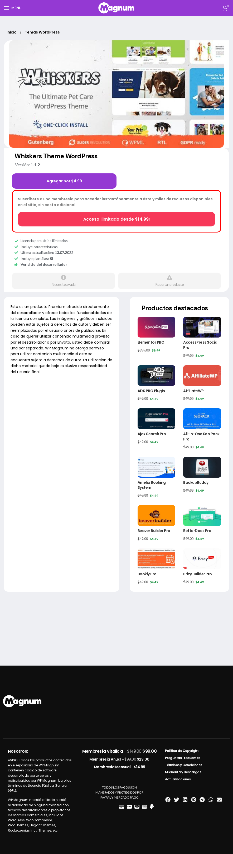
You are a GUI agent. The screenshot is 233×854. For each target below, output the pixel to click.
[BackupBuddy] (202, 467)
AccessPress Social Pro (200, 345)
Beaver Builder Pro (154, 530)
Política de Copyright (182, 750)
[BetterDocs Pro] (202, 515)
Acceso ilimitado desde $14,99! (116, 219)
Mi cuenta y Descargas (183, 772)
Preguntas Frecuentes (182, 758)
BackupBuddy (195, 482)
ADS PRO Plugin (151, 390)
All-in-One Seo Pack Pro (201, 436)
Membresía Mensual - (119, 767)
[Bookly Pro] (157, 558)
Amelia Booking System (152, 485)
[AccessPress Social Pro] (202, 327)
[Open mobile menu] (12, 8)
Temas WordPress (42, 32)
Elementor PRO (151, 342)
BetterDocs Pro (197, 530)
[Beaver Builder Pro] (157, 515)
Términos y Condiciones (183, 765)
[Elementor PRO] (157, 327)
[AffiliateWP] (202, 375)
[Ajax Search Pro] (157, 418)
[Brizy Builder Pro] (202, 558)
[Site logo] (116, 7)
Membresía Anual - (119, 759)
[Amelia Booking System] (157, 467)
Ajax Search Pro (152, 434)
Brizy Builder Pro (197, 574)
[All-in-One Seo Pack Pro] (202, 418)
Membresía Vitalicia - (119, 751)
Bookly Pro (147, 574)
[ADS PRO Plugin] (157, 375)
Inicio (12, 32)
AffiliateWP (193, 390)
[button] (168, 800)
